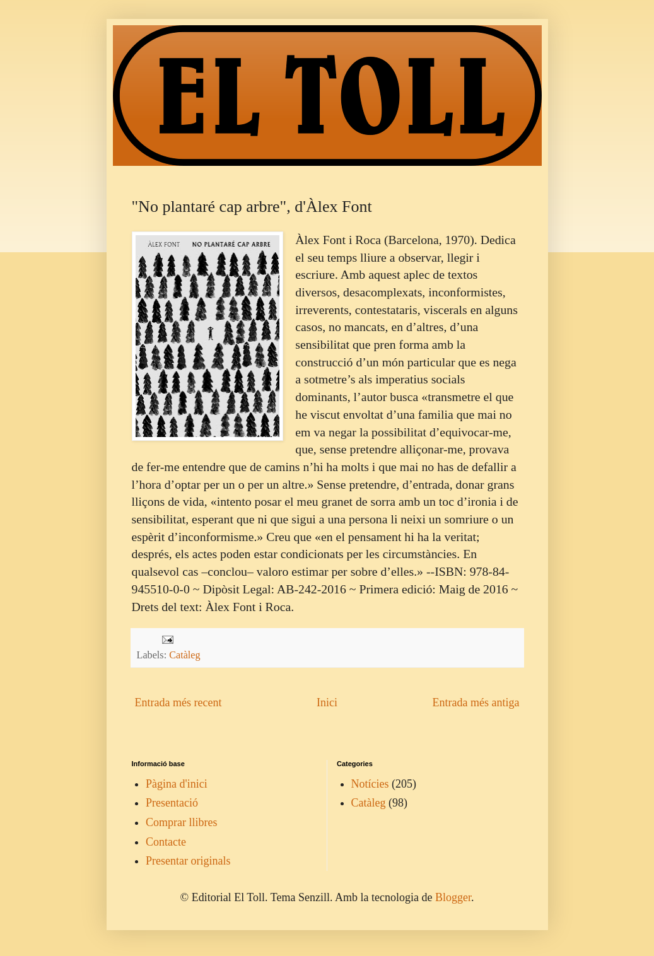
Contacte (166, 842)
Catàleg (184, 655)
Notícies (370, 784)
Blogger (453, 897)
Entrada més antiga (476, 702)
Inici (327, 702)
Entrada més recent (178, 702)
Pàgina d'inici (176, 784)
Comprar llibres (181, 822)
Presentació (172, 802)
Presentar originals (188, 860)
